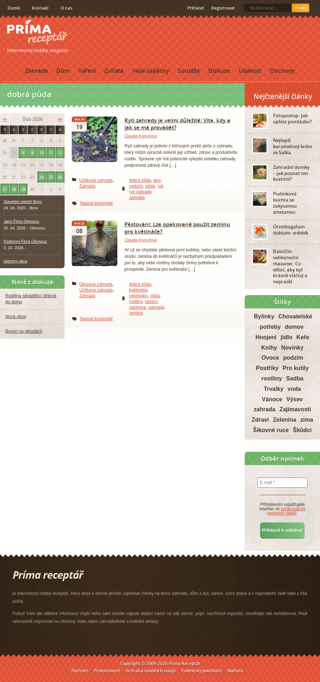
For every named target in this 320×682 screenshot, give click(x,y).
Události (250, 71)
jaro (156, 180)
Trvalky (273, 389)
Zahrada (36, 71)
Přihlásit (195, 8)
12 (60, 152)
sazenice (137, 307)
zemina (136, 313)
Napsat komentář (96, 203)
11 (51, 152)
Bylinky (264, 316)
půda (150, 186)
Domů (14, 8)
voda (294, 389)
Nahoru (235, 671)
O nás (66, 8)
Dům (63, 71)
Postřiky (267, 368)
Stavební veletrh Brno (23, 201)
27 (5, 189)
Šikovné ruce (271, 430)
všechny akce (16, 261)
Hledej (300, 8)
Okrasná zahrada (95, 284)
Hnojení (266, 337)
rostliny (135, 301)
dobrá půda (140, 180)
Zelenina (284, 420)
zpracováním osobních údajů (286, 511)
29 (23, 189)
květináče (138, 290)
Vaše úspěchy (150, 71)
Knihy (269, 348)
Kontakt (40, 8)
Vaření (87, 71)
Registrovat (223, 8)
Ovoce (270, 358)
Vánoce (272, 399)
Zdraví (260, 420)
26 (60, 177)
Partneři (79, 671)
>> (60, 119)
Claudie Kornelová (140, 136)
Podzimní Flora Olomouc (25, 241)
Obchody (282, 71)
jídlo (286, 337)
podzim (136, 186)
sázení (151, 301)
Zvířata (113, 71)
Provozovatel (107, 671)
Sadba (294, 378)
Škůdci (302, 430)
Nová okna (15, 316)
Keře (302, 337)
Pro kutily (296, 368)
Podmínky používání (201, 671)
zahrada (137, 197)
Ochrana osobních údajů (150, 671)
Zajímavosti (295, 409)
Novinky (292, 348)
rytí (160, 186)
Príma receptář (37, 32)
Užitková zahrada (96, 180)
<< (5, 119)
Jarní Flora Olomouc (21, 221)
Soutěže (189, 71)
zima (306, 420)
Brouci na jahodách (23, 331)
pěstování (138, 295)
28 (14, 189)
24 (41, 177)
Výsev (294, 399)
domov (294, 327)
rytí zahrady (140, 191)
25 (51, 177)
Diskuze (219, 71)
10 (41, 152)
